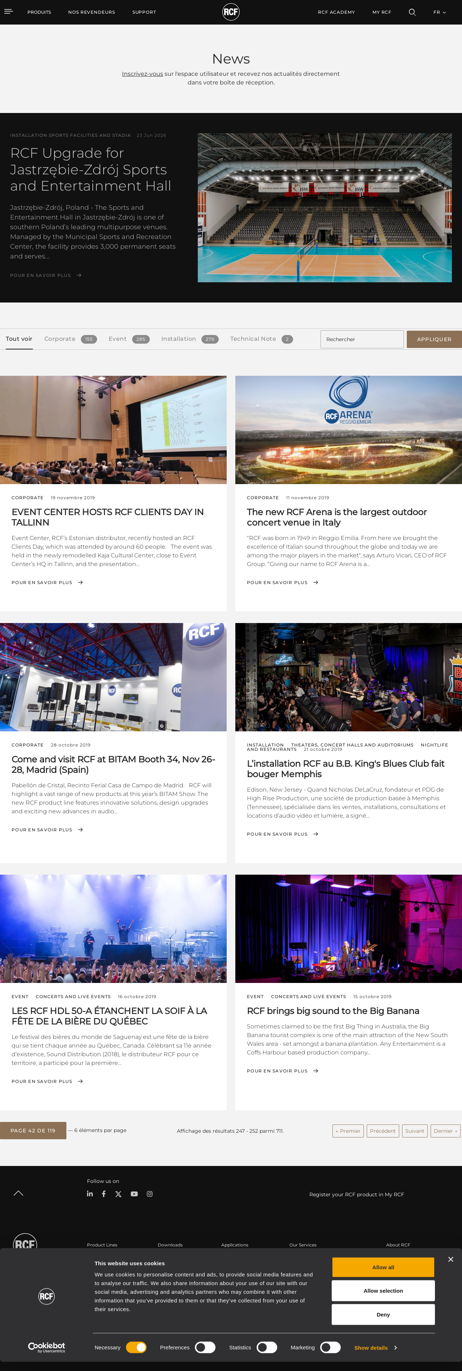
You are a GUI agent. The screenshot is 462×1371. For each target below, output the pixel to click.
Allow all (383, 1276)
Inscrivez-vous (142, 73)
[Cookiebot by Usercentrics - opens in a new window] (46, 1357)
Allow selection (383, 1300)
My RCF (382, 12)
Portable (96, 1256)
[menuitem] (92, 12)
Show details (371, 1357)
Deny (383, 1323)
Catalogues (170, 1256)
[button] (33, 1129)
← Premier (348, 1129)
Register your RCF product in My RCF (356, 1192)
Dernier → (445, 1129)
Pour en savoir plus (40, 275)
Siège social (398, 1256)
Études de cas (236, 1256)
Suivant (414, 1129)
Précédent (383, 1129)
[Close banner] (450, 1268)
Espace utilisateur (308, 1256)
